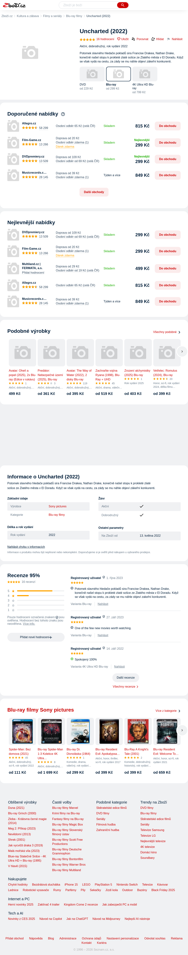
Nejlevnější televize (153, 841)
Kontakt (86, 942)
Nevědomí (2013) (19, 834)
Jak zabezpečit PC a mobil (119, 904)
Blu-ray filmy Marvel (65, 807)
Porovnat (139, 39)
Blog (51, 938)
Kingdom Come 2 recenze (81, 904)
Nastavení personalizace (123, 938)
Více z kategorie (168, 710)
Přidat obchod (15, 938)
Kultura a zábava (28, 16)
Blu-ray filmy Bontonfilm (67, 859)
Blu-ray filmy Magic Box (67, 824)
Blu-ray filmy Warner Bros (69, 864)
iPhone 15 (71, 884)
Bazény (142, 890)
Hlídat (157, 39)
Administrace (67, 938)
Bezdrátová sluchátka (46, 884)
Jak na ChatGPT (77, 918)
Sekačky (95, 890)
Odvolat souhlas (154, 938)
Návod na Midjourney (106, 918)
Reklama (176, 938)
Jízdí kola (111, 890)
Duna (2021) (16, 807)
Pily (83, 890)
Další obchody (94, 192)
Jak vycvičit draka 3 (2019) (25, 845)
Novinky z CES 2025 (21, 918)
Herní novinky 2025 (20, 904)
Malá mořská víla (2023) (24, 850)
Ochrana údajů (91, 938)
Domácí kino (148, 852)
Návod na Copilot (50, 918)
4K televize (147, 846)
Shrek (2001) (16, 839)
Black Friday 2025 (163, 890)
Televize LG (148, 835)
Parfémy (70, 890)
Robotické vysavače (36, 890)
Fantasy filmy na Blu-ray (68, 819)
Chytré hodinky (18, 884)
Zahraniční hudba (107, 830)
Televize (147, 884)
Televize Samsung (152, 830)
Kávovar (162, 884)
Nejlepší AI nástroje (137, 918)
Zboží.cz (6, 16)
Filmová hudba (105, 824)
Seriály (100, 819)
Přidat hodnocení (33, 272)
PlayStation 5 (103, 884)
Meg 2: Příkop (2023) (22, 828)
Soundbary (147, 857)
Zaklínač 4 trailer (48, 904)
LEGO (86, 884)
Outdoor (127, 890)
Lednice (13, 890)
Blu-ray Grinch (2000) (22, 813)
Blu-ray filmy (74, 16)
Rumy (57, 890)
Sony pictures (57, 506)
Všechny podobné (167, 332)
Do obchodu (167, 125)
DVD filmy (102, 813)
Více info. (29, 623)
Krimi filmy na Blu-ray (66, 813)
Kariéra (101, 942)
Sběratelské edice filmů (111, 807)
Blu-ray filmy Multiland (66, 870)
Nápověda (36, 938)
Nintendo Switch (127, 884)
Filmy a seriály (52, 16)
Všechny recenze (124, 686)
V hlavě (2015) (17, 866)
